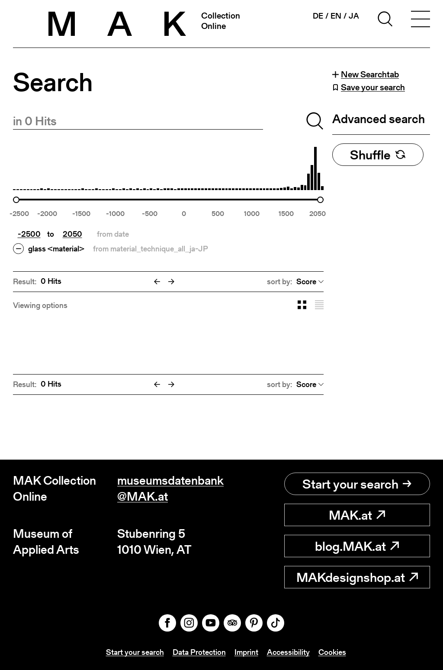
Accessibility (288, 652)
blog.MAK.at (357, 546)
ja (354, 16)
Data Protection (199, 652)
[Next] (171, 281)
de (318, 16)
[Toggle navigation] (420, 20)
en (336, 16)
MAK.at (357, 515)
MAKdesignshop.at (357, 577)
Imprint (246, 652)
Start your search (356, 484)
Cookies (332, 652)
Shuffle (378, 155)
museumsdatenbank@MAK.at (169, 488)
